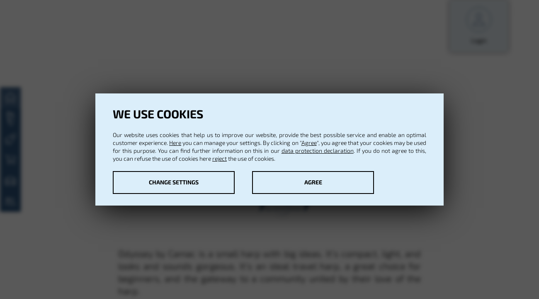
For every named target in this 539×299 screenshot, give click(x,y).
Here (175, 142)
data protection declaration (318, 150)
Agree (309, 142)
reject (219, 158)
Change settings (174, 182)
